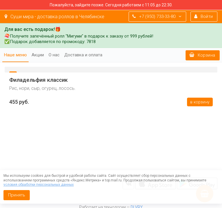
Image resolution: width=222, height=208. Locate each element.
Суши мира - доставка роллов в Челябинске (54, 16)
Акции (38, 54)
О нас (54, 54)
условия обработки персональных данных (38, 185)
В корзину (200, 102)
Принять (16, 195)
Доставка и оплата (83, 54)
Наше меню (15, 54)
